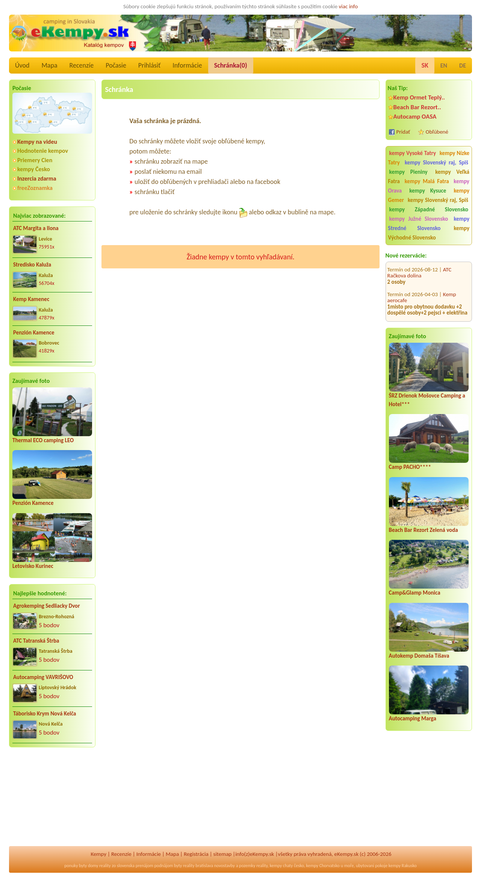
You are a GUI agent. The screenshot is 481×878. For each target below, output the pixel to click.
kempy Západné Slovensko (428, 209)
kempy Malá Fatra (427, 181)
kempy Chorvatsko (323, 865)
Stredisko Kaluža (32, 264)
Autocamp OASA (415, 116)
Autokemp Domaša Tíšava (419, 655)
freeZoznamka (35, 187)
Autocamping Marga (412, 718)
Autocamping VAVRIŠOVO (43, 677)
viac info (348, 6)
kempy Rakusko (403, 865)
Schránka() (230, 65)
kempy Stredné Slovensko (428, 223)
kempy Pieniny (408, 172)
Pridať (403, 131)
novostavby (224, 865)
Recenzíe (82, 65)
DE (462, 65)
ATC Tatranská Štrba (36, 640)
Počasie (116, 65)
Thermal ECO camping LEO (43, 440)
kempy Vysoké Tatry (412, 153)
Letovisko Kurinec (32, 566)
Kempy (98, 854)
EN (443, 65)
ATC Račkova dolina (419, 263)
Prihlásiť (149, 65)
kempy (276, 865)
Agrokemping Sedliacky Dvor (46, 605)
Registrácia (196, 854)
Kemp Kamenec (31, 299)
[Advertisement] (52, 801)
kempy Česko (33, 169)
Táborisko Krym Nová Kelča (44, 713)
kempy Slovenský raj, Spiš (436, 162)
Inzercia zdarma (36, 178)
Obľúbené (437, 131)
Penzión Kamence (33, 332)
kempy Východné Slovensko (428, 233)
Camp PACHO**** (410, 467)
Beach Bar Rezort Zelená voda (423, 530)
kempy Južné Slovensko (418, 218)
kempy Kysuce (427, 190)
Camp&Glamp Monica (414, 592)
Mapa (49, 65)
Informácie (187, 65)
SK (424, 65)
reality (105, 865)
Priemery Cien (34, 160)
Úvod (22, 65)
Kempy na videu (37, 141)
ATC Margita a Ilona (36, 228)
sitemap (222, 854)
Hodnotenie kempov (42, 150)
